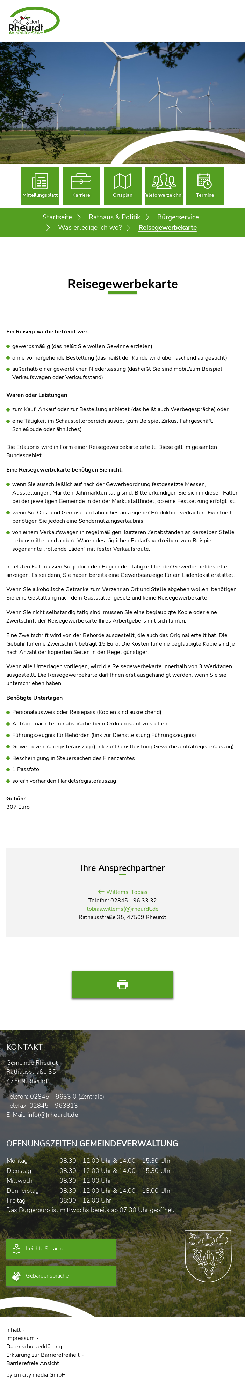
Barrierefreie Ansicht (32, 1363)
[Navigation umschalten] (229, 16)
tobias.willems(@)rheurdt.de (123, 909)
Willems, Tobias (126, 892)
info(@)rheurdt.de (52, 1114)
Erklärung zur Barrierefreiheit (43, 1355)
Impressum (20, 1338)
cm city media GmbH (40, 1375)
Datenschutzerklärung (34, 1346)
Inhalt (13, 1330)
